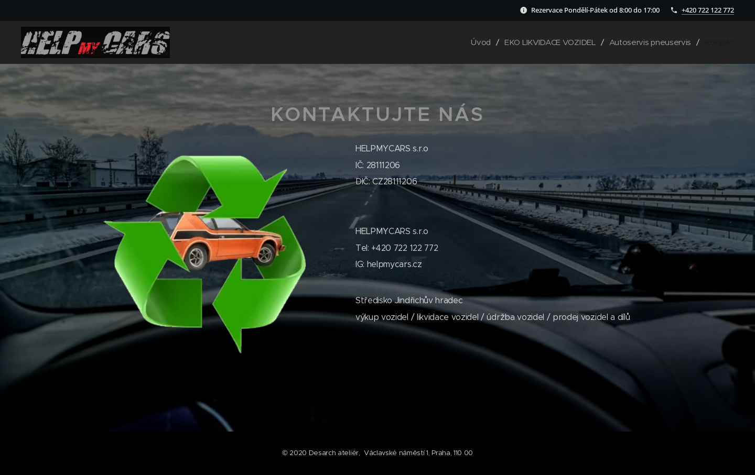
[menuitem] (475, 42)
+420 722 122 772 (708, 10)
